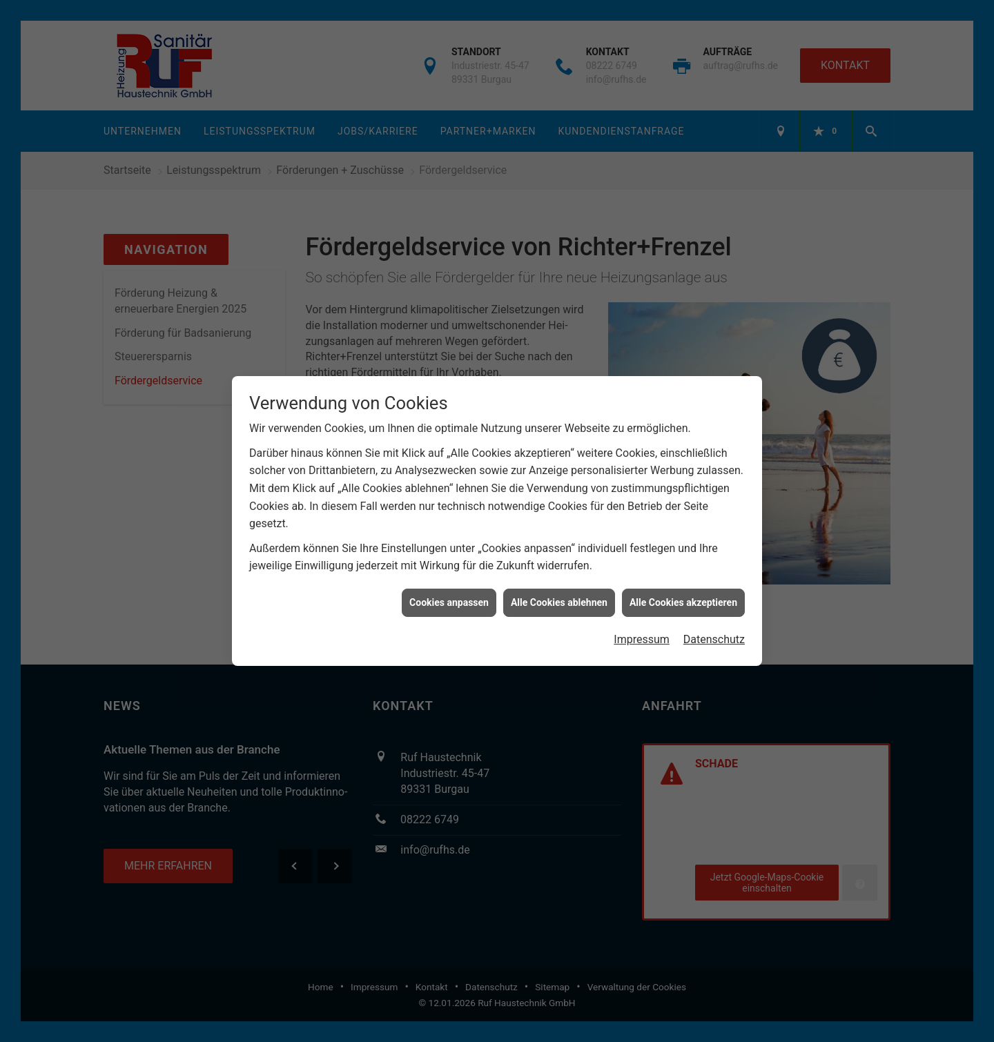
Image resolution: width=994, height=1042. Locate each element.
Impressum (642, 632)
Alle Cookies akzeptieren (683, 595)
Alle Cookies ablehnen (559, 595)
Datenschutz (714, 632)
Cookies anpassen (449, 595)
